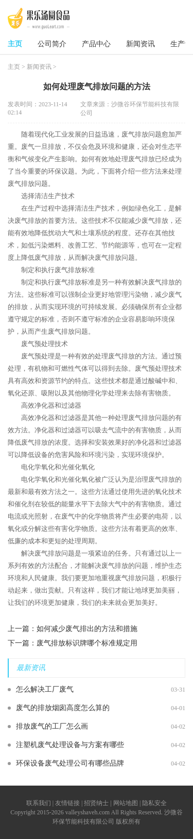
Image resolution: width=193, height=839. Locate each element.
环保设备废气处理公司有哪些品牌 (70, 763)
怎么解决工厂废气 (45, 689)
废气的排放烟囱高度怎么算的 (63, 708)
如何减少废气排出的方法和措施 (87, 629)
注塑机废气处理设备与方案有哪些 (70, 745)
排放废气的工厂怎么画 (52, 726)
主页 (15, 44)
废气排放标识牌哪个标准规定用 (87, 643)
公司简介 (52, 44)
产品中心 (96, 44)
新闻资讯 (140, 44)
